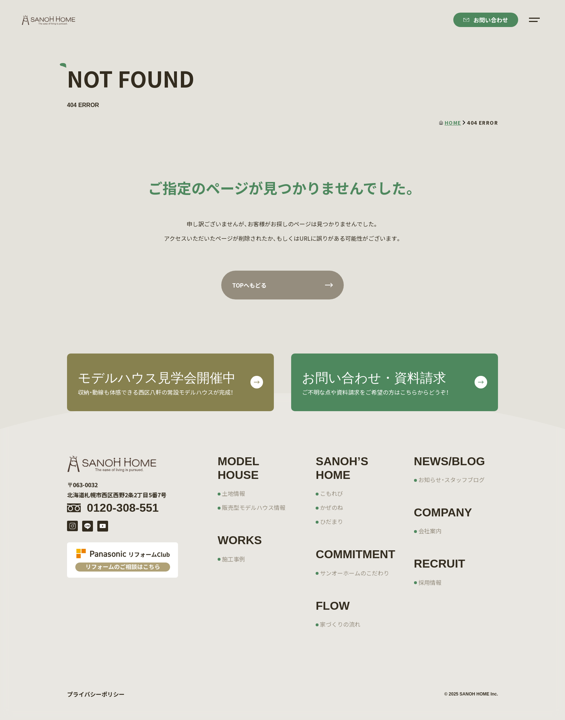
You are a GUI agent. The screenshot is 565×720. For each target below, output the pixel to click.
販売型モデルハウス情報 (253, 507)
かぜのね (331, 507)
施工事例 (233, 559)
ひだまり (331, 521)
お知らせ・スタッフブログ (451, 479)
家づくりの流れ (340, 624)
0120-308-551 (123, 507)
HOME (450, 122)
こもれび (331, 493)
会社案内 (429, 530)
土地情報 (233, 493)
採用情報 (429, 582)
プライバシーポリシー (96, 694)
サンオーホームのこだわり (354, 573)
